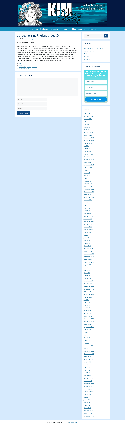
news (67, 29)
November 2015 (89, 289)
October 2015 (88, 292)
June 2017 (87, 238)
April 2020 (87, 149)
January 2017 (88, 251)
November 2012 (89, 386)
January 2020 (88, 157)
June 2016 (87, 270)
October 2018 (88, 194)
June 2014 (87, 335)
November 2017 (89, 224)
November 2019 (89, 159)
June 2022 (87, 121)
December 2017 (89, 221)
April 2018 (87, 211)
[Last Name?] (96, 87)
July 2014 (86, 332)
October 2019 (88, 162)
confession (87, 59)
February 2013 (88, 378)
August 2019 (88, 167)
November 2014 (89, 321)
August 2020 (88, 143)
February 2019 (88, 184)
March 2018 (87, 213)
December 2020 (89, 138)
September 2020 (89, 140)
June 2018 (87, 205)
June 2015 (87, 302)
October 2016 (88, 259)
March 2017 (87, 246)
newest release (41, 29)
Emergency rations (90, 51)
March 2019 (87, 181)
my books (56, 29)
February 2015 (88, 313)
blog (74, 29)
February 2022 (88, 132)
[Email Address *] (96, 93)
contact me (92, 29)
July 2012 (86, 397)
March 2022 (87, 130)
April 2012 (87, 405)
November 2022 (89, 116)
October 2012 (88, 389)
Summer (86, 56)
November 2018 (89, 192)
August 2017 (88, 232)
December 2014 (89, 319)
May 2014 (87, 338)
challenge (21, 65)
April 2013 (87, 373)
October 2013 (88, 356)
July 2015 (86, 300)
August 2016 (88, 265)
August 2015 (88, 297)
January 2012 (88, 413)
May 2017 (87, 240)
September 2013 (89, 359)
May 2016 (87, 273)
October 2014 (88, 324)
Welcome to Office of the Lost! (93, 48)
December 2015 (89, 286)
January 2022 (88, 135)
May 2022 (87, 124)
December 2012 (89, 383)
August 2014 (88, 329)
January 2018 (88, 219)
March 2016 (87, 278)
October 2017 (88, 227)
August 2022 (88, 119)
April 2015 (87, 308)
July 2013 (86, 365)
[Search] (106, 36)
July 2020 (86, 146)
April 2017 (87, 243)
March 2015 (87, 311)
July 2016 (86, 267)
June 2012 (87, 400)
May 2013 (87, 370)
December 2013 (89, 351)
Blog (20, 63)
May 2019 (87, 176)
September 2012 (89, 392)
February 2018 (88, 216)
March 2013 (87, 375)
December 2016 (89, 254)
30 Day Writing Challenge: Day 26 (28, 67)
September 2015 (89, 294)
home (31, 29)
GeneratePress (73, 422)
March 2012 (87, 408)
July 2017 (86, 235)
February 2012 (88, 410)
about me (81, 29)
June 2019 (87, 173)
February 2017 (88, 248)
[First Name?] (96, 82)
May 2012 (87, 402)
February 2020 (88, 154)
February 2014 (88, 346)
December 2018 (89, 189)
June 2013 (87, 367)
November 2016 (89, 257)
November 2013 (89, 354)
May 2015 (87, 305)
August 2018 (88, 200)
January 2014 (88, 348)
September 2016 (89, 262)
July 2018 (86, 203)
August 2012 (88, 394)
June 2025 (87, 113)
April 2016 (87, 275)
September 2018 (89, 197)
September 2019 (89, 165)
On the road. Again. (24, 68)
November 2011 (89, 416)
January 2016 (88, 284)
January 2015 (88, 316)
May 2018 (87, 208)
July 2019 (86, 170)
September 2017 (89, 230)
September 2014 (89, 327)
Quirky (86, 54)
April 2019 (87, 178)
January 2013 (88, 381)
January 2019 (88, 186)
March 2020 (87, 151)
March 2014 (87, 343)
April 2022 (87, 127)
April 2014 (87, 340)
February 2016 (88, 281)
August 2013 (88, 362)
